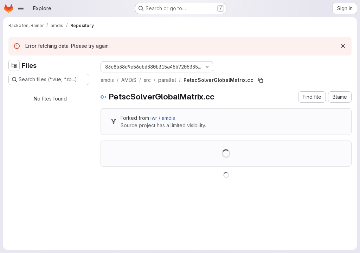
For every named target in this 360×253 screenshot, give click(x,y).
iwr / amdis (162, 118)
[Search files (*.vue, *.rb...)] (48, 79)
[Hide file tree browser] (14, 65)
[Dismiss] (343, 46)
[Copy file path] (260, 80)
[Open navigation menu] (20, 8)
